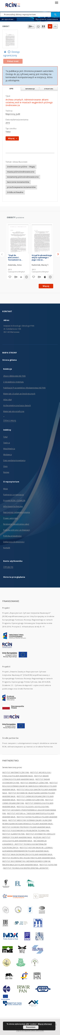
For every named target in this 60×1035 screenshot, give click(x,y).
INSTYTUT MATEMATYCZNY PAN (15, 772)
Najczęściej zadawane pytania (16, 512)
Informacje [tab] (30, 89)
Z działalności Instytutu (13, 382)
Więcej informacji (45, 1024)
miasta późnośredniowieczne (20, 171)
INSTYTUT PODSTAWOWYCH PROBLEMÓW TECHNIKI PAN (25, 830)
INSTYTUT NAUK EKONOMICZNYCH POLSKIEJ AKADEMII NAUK (27, 854)
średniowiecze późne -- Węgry (21, 166)
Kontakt (6, 547)
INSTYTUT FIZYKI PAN (48, 864)
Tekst (8, 131)
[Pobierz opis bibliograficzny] (15, 277)
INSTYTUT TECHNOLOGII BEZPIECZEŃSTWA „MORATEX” (26, 868)
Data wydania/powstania (14, 460)
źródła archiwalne (15, 192)
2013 (8, 123)
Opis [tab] (11, 89)
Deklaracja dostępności (13, 541)
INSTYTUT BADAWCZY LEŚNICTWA (34, 782)
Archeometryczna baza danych (17, 405)
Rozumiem (30, 1027)
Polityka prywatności (12, 536)
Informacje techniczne (13, 506)
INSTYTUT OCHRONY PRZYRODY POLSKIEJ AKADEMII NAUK (26, 827)
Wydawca (7, 454)
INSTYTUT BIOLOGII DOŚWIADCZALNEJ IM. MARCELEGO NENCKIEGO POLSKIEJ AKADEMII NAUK (30, 786)
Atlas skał (7, 399)
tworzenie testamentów (18, 182)
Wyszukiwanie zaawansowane (47, 19)
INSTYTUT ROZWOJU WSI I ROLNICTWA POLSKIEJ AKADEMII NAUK (29, 858)
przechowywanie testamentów (21, 187)
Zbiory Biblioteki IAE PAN (14, 376)
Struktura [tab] (48, 89)
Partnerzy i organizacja (13, 494)
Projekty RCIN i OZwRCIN (14, 500)
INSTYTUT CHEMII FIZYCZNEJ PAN (30, 800)
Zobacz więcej (9, 420)
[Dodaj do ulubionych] (10, 277)
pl (50, 26)
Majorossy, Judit (13, 114)
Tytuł (5, 437)
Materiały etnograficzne (13, 411)
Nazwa (6, 472)
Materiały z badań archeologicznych (19, 393)
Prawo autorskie (10, 518)
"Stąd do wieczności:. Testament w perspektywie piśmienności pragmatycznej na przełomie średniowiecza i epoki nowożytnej (17, 257)
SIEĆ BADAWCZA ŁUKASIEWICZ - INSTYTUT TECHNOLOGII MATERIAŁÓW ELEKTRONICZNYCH (24, 844)
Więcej (46, 286)
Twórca (6, 442)
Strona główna (9, 360)
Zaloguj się (8, 566)
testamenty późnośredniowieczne (23, 177)
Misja (5, 488)
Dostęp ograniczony (11, 53)
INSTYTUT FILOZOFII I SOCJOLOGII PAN (33, 806)
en (55, 26)
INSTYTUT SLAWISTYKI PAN (13, 834)
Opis (5, 466)
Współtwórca (9, 448)
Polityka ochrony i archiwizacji (16, 530)
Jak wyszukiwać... (8, 19)
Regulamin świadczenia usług (16, 524)
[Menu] (56, 2)
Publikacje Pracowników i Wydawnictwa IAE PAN (24, 387)
